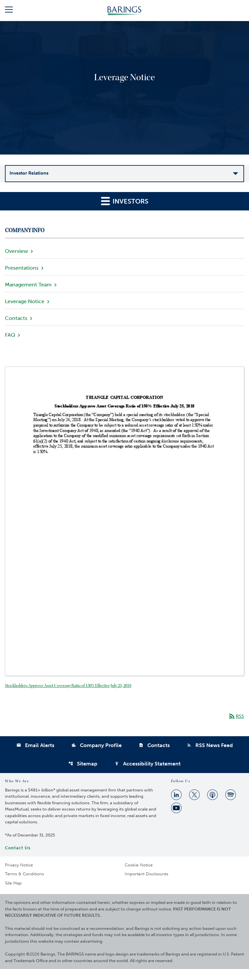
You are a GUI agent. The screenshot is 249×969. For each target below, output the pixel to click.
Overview (16, 251)
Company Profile (96, 745)
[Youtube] (176, 808)
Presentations (21, 268)
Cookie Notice (139, 864)
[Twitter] (194, 794)
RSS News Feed (210, 745)
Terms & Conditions (24, 873)
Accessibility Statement (147, 764)
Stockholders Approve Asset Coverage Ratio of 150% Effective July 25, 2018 (68, 685)
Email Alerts (35, 745)
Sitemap (82, 764)
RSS (236, 716)
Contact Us (18, 847)
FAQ (10, 335)
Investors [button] (124, 200)
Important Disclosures (146, 873)
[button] (9, 10)
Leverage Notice (24, 301)
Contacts (16, 318)
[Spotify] (230, 794)
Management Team (28, 284)
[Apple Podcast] (212, 794)
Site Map (13, 883)
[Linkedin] (176, 794)
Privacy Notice (19, 864)
